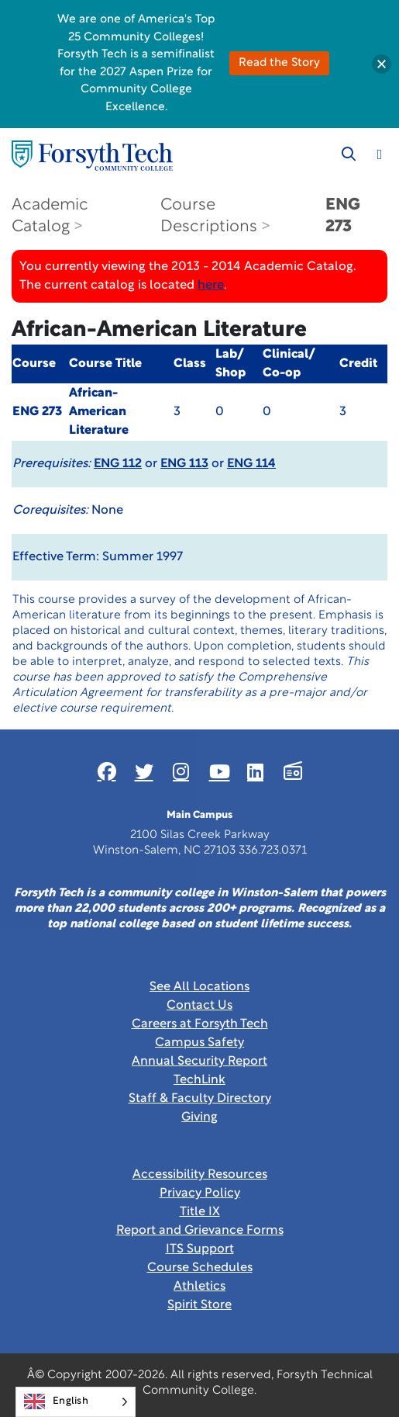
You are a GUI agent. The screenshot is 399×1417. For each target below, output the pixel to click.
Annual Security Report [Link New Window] (199, 1061)
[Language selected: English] (75, 1402)
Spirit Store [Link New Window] (199, 1305)
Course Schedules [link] (200, 1268)
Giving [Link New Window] (199, 1117)
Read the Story (279, 63)
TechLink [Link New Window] (199, 1080)
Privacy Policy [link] (200, 1193)
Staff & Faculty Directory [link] (200, 1099)
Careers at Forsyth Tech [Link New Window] (200, 1024)
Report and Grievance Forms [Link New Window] (200, 1231)
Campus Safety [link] (199, 1043)
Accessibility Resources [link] (199, 1175)
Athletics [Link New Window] (199, 1286)
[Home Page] (92, 155)
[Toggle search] (348, 154)
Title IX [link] (200, 1212)
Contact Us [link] (199, 1006)
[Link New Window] (107, 771)
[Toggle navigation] (379, 154)
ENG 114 (251, 464)
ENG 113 (184, 464)
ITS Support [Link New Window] (200, 1249)
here (211, 285)
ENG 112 (118, 464)
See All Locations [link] (199, 987)
